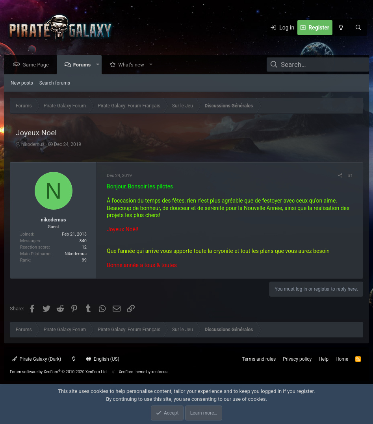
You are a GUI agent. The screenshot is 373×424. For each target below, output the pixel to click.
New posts (22, 83)
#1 (350, 176)
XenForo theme (132, 372)
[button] (99, 65)
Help (323, 359)
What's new (133, 65)
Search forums (54, 83)
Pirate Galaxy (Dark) (36, 359)
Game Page (37, 65)
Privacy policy (297, 359)
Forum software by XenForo (59, 372)
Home (342, 359)
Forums (84, 65)
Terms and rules (259, 359)
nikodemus (33, 144)
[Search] (358, 27)
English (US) (102, 359)
